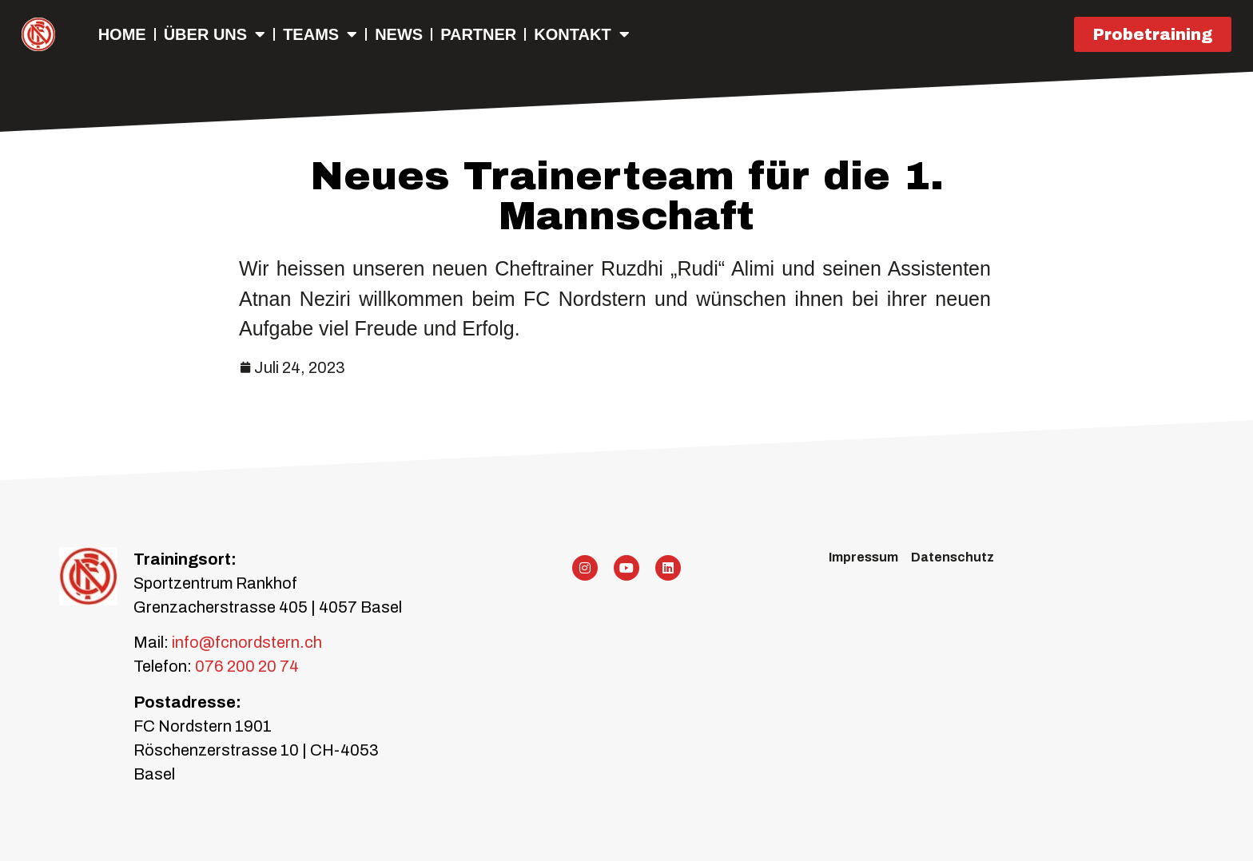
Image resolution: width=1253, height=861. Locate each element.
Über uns (214, 34)
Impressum (863, 557)
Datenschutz (952, 557)
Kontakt (581, 34)
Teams (320, 34)
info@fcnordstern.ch (245, 642)
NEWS (399, 34)
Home (122, 34)
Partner (478, 34)
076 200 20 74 (247, 666)
